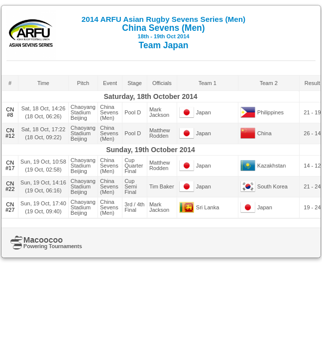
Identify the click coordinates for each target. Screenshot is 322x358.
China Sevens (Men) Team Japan (163, 32)
